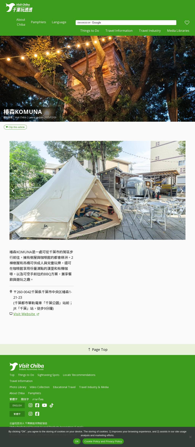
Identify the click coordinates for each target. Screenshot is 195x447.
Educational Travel (64, 387)
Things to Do (89, 31)
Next (182, 190)
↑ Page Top (98, 349)
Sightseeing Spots (48, 375)
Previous (13, 190)
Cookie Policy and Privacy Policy (103, 441)
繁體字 (14, 399)
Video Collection (40, 387)
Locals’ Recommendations (79, 375)
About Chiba (20, 22)
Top (12, 375)
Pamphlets (38, 22)
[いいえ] (190, 437)
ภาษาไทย (37, 399)
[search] (127, 22)
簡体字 (25, 399)
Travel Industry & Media (94, 387)
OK (77, 441)
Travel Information (119, 31)
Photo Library (18, 387)
